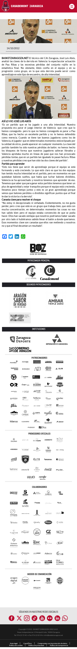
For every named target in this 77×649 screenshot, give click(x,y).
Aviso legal (13, 643)
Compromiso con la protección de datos (52, 643)
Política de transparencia (59, 645)
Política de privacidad (36, 645)
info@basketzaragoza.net (53, 635)
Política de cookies (16, 645)
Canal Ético (27, 643)
